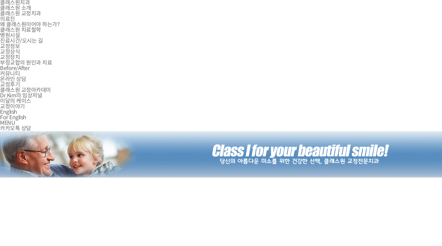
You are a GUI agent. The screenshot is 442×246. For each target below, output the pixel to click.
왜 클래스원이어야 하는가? (30, 24)
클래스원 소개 (15, 8)
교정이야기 (12, 106)
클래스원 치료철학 (20, 29)
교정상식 (10, 51)
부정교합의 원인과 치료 (26, 62)
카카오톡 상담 (15, 128)
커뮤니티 (10, 73)
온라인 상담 (13, 79)
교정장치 (10, 57)
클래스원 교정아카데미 (25, 90)
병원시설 (10, 35)
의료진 (7, 19)
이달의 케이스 (15, 101)
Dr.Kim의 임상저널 (21, 95)
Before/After (14, 68)
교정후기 (10, 84)
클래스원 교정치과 (20, 13)
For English (13, 117)
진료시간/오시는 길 (21, 40)
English (8, 111)
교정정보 (10, 46)
